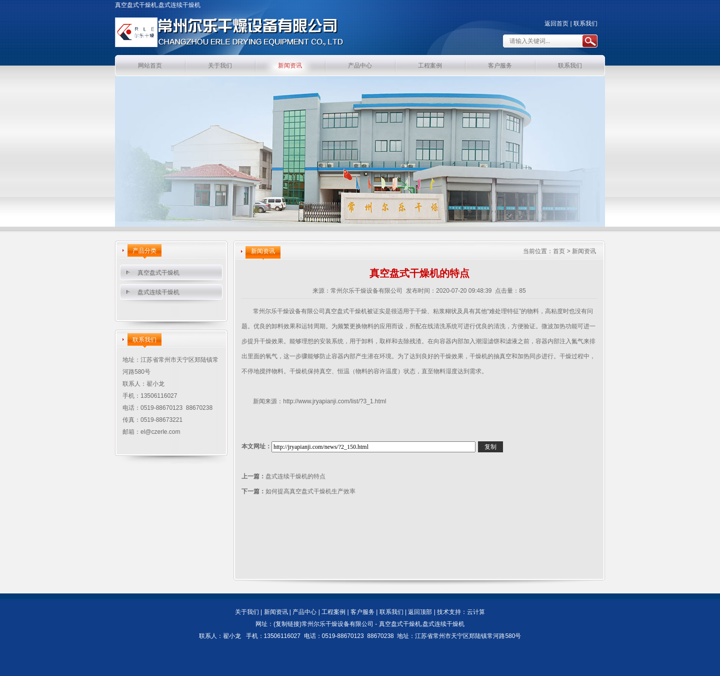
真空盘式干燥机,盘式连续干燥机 (421, 623)
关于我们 (220, 65)
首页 (559, 251)
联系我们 (586, 23)
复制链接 (288, 623)
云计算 (476, 611)
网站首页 (150, 65)
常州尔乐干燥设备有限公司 (366, 290)
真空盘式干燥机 (159, 272)
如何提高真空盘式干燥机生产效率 (311, 491)
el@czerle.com (160, 431)
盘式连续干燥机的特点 (296, 476)
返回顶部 (420, 611)
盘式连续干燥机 (159, 292)
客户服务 (500, 65)
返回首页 (556, 23)
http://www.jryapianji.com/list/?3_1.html (334, 401)
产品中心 (360, 65)
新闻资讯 (290, 65)
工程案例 (430, 65)
